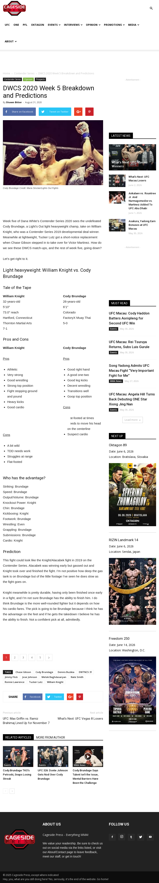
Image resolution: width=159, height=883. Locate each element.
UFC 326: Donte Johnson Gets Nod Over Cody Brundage (53, 774)
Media (133, 25)
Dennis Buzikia (66, 672)
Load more (133, 420)
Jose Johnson (29, 677)
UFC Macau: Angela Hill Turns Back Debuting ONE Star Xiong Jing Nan (132, 399)
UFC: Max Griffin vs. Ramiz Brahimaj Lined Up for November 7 (26, 721)
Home (6, 73)
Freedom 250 (119, 638)
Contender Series (12, 79)
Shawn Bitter (14, 102)
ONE (16, 25)
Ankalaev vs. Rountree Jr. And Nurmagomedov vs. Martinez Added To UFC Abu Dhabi (142, 201)
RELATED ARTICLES (18, 737)
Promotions (114, 25)
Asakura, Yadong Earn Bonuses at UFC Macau (142, 225)
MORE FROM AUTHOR (50, 737)
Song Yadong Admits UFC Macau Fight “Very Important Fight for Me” (131, 370)
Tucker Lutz (35, 682)
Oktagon (37, 25)
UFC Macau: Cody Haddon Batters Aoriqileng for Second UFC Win (129, 318)
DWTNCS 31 (85, 672)
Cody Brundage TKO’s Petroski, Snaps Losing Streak (17, 774)
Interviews (73, 25)
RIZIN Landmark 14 (123, 540)
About (11, 41)
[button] (151, 5)
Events (54, 25)
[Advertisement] (79, 59)
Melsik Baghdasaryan (54, 677)
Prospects (40, 79)
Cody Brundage (44, 672)
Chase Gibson (23, 672)
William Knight (55, 682)
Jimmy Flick (11, 677)
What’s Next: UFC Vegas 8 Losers (80, 718)
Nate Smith (77, 677)
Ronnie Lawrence (14, 682)
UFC (7, 25)
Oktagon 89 (118, 445)
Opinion (93, 25)
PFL (25, 25)
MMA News (80, 765)
